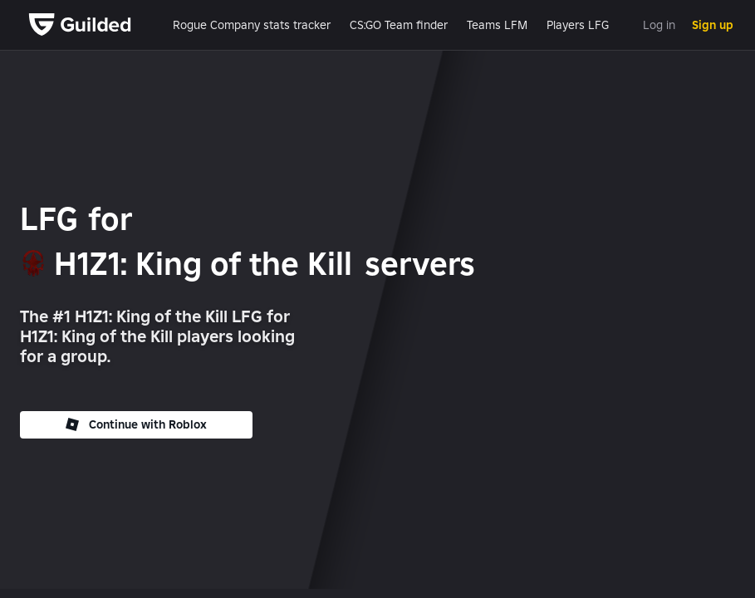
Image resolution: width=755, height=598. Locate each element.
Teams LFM (497, 24)
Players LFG (578, 24)
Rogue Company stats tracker (252, 24)
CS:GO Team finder (399, 24)
